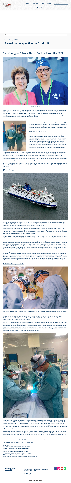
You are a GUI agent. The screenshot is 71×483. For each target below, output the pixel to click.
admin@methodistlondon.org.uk (31, 474)
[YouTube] (62, 468)
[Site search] (59, 3)
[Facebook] (55, 468)
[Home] (5, 35)
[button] (37, 7)
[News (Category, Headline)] (16, 35)
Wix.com (40, 480)
